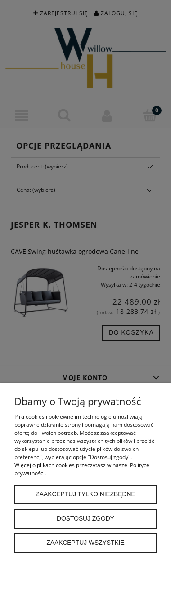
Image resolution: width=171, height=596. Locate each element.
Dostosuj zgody (85, 518)
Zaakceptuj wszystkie (85, 542)
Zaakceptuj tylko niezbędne (85, 494)
